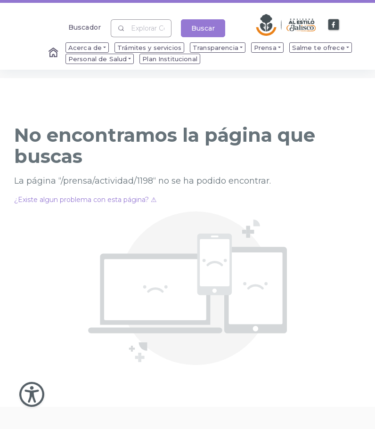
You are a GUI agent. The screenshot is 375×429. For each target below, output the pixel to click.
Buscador (84, 27)
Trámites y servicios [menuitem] (149, 47)
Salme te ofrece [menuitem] (318, 47)
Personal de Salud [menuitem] (97, 59)
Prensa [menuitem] (265, 47)
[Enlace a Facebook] (334, 25)
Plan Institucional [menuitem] (169, 59)
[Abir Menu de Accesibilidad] (32, 394)
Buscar (203, 28)
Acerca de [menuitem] (85, 47)
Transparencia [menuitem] (215, 47)
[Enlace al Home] (54, 53)
